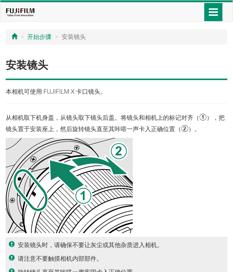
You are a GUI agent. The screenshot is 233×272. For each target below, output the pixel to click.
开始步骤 (39, 36)
